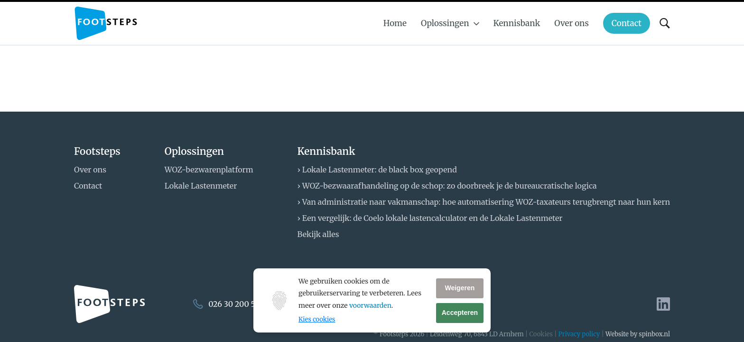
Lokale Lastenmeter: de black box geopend (379, 169)
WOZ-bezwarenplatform (209, 169)
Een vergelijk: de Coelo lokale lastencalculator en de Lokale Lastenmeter (432, 218)
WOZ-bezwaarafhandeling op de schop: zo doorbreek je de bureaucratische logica (449, 185)
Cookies (540, 334)
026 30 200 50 (234, 304)
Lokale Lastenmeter (201, 185)
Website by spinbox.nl (637, 334)
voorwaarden (370, 305)
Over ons (90, 169)
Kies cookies (316, 319)
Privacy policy (579, 334)
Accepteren (460, 312)
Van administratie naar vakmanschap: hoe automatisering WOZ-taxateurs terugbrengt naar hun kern (486, 202)
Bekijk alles (318, 234)
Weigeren (459, 288)
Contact (88, 185)
